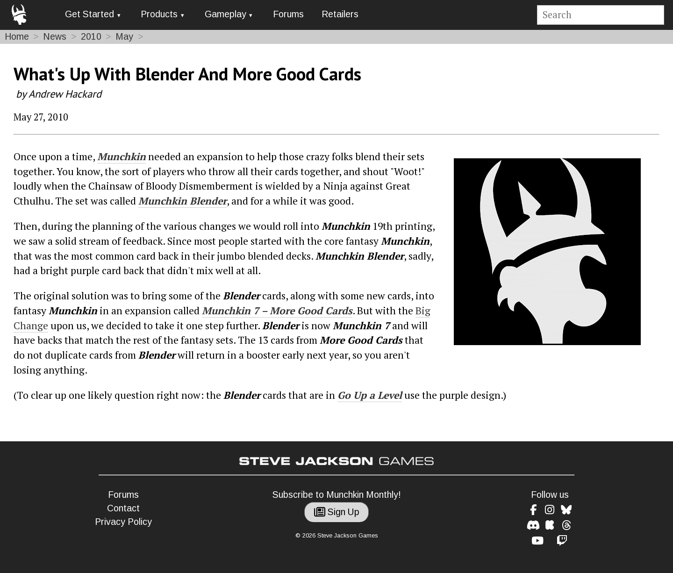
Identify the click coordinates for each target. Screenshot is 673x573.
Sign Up (336, 512)
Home (17, 37)
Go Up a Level (369, 395)
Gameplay (225, 14)
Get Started (89, 14)
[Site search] (600, 15)
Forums (288, 14)
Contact (123, 508)
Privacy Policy (123, 522)
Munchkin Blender (182, 200)
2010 (91, 37)
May (124, 37)
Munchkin (121, 156)
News (54, 37)
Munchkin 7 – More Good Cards (277, 310)
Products (159, 14)
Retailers (340, 14)
